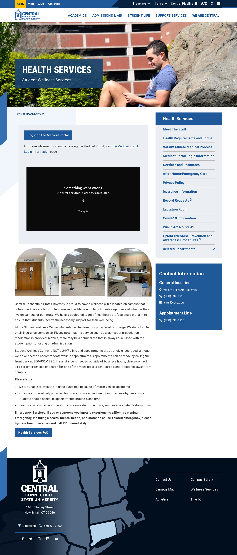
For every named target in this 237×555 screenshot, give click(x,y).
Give (41, 4)
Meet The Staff (174, 129)
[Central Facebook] (23, 539)
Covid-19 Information (179, 218)
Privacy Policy (173, 183)
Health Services (178, 118)
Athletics (54, 4)
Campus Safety (202, 480)
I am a (159, 3)
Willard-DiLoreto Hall (176, 290)
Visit (31, 4)
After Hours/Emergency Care (185, 174)
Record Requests (176, 200)
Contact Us (164, 480)
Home (18, 113)
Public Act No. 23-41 (178, 227)
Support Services (171, 15)
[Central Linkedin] (47, 539)
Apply (20, 4)
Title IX (196, 500)
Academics (77, 15)
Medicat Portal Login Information (188, 156)
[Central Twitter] (30, 539)
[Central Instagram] (39, 539)
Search (212, 3)
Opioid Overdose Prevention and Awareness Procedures (188, 238)
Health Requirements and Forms (187, 138)
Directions (29, 526)
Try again (83, 211)
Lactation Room (175, 209)
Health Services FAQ (33, 432)
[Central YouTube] (56, 539)
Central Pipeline (182, 3)
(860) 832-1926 (174, 320)
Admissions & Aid (107, 15)
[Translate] (140, 4)
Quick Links (219, 3)
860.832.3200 (53, 526)
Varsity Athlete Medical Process (187, 147)
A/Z (204, 3)
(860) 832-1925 (174, 296)
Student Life (139, 15)
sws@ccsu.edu (174, 302)
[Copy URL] (83, 201)
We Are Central (205, 15)
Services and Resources (181, 165)
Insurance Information (180, 191)
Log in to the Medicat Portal (48, 135)
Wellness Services (204, 490)
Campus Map (165, 490)
